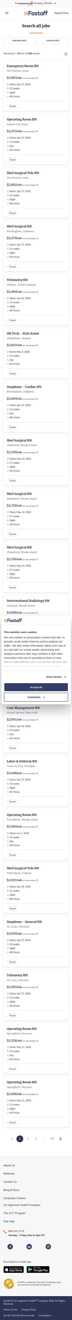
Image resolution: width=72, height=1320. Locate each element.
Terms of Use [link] (10, 1309)
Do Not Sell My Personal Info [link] (19, 1315)
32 (52, 1139)
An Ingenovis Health (25, 1300)
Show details (54, 676)
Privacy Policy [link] (29, 1309)
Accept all (36, 687)
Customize (36, 697)
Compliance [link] (45, 1315)
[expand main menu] (6, 13)
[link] (36, 13)
